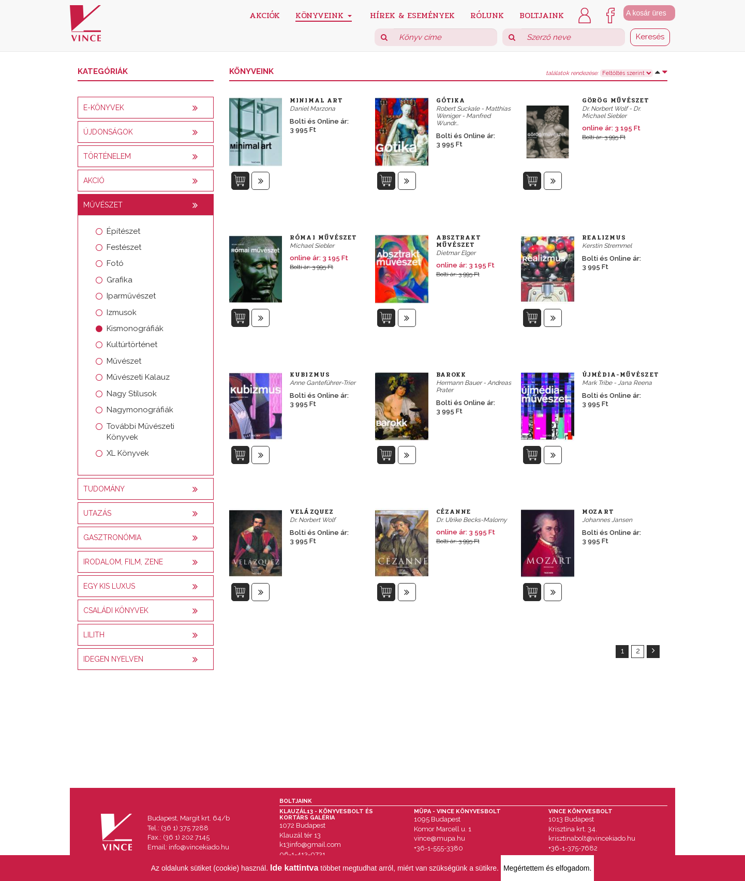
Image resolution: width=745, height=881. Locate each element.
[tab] (145, 107)
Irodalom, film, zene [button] (123, 562)
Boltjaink (541, 15)
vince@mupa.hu (439, 838)
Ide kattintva (294, 867)
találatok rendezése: (572, 73)
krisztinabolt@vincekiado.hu (591, 838)
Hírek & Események (412, 15)
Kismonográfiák (135, 328)
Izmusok (122, 312)
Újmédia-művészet (620, 374)
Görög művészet (615, 100)
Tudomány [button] (104, 489)
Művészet (124, 361)
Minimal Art (316, 100)
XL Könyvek (128, 453)
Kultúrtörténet (132, 344)
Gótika (451, 100)
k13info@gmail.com (310, 844)
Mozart (598, 511)
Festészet (124, 247)
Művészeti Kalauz (138, 377)
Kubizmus (310, 374)
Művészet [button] (103, 205)
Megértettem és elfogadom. (547, 868)
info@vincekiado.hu (199, 847)
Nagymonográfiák (140, 409)
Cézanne (453, 511)
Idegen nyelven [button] (113, 659)
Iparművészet (131, 296)
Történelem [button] (107, 156)
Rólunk (487, 15)
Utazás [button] (97, 513)
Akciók (264, 15)
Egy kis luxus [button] (109, 586)
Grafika (119, 280)
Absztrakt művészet (458, 241)
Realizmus (604, 237)
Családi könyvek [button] (115, 610)
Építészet (123, 231)
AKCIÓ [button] (94, 180)
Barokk (451, 374)
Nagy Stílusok (132, 393)
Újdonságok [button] (108, 132)
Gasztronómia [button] (112, 537)
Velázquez (312, 511)
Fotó (115, 263)
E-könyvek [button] (103, 107)
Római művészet (323, 237)
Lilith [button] (94, 635)
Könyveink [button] (323, 15)
